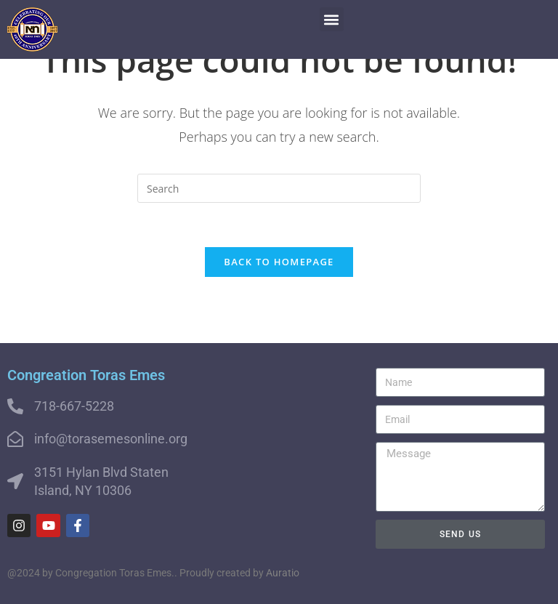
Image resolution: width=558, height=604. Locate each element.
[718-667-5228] (15, 406)
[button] (332, 19)
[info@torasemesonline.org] (15, 439)
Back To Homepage (278, 261)
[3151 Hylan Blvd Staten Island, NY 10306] (15, 481)
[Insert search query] (279, 188)
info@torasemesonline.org (110, 438)
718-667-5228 (74, 406)
